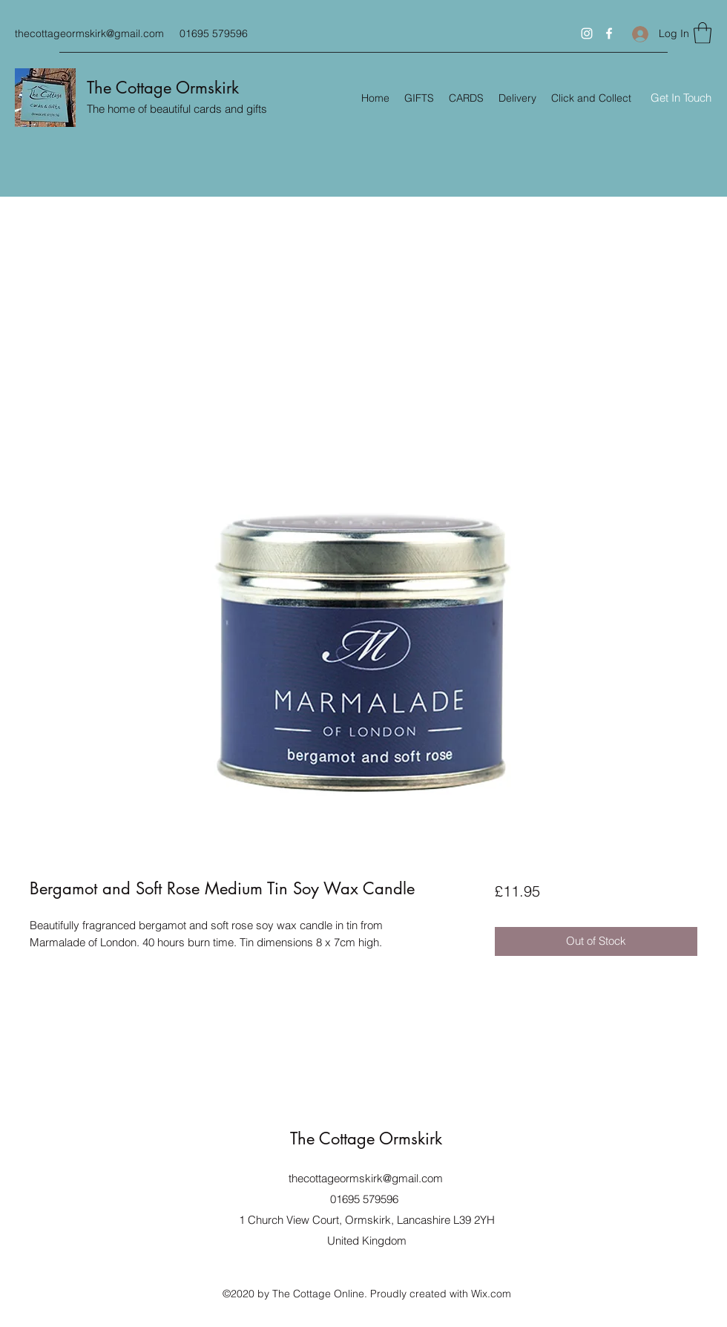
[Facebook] (609, 33)
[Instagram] (586, 33)
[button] (702, 33)
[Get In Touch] (681, 98)
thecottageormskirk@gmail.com (89, 33)
